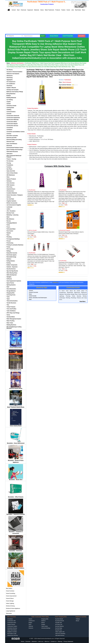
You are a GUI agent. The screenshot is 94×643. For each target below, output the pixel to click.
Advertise (34, 641)
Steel (18, 10)
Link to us (40, 641)
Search (43, 36)
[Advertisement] (47, 23)
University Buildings (45, 628)
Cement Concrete (33, 292)
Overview (27, 641)
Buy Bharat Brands (59, 620)
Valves (42, 10)
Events (68, 10)
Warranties (9, 613)
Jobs (72, 10)
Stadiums (43, 620)
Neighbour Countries (12, 631)
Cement (14, 10)
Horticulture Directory (12, 628)
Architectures (32, 620)
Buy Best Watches (59, 626)
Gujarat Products (11, 624)
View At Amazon (67, 82)
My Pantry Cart (58, 624)
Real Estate (78, 10)
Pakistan (78, 618)
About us (47, 641)
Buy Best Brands (59, 618)
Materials (36, 10)
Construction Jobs (11, 620)
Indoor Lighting (10, 603)
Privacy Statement (68, 641)
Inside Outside (32, 296)
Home (22, 641)
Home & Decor (10, 598)
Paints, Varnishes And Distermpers (38, 297)
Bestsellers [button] (82, 36)
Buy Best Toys (58, 630)
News (83, 10)
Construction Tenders (12, 626)
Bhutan (77, 620)
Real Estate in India (11, 633)
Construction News (11, 622)
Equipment (30, 10)
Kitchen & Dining (10, 606)
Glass (30, 294)
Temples (43, 624)
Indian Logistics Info (59, 631)
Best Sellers (9, 588)
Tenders (63, 10)
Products (57, 10)
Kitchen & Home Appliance (13, 608)
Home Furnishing (10, 593)
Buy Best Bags (58, 628)
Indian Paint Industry (12, 630)
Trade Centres (44, 626)
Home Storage (10, 601)
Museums (31, 628)
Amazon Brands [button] (54, 36)
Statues (43, 622)
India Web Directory (59, 635)
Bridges (30, 622)
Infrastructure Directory (12, 635)
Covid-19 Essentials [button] (68, 36)
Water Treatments (49, 10)
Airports (30, 618)
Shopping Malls (44, 618)
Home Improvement (11, 596)
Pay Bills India (58, 622)
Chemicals (23, 10)
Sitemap (60, 641)
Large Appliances (10, 611)
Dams (30, 624)
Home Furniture (10, 591)
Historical (31, 626)
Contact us (53, 641)
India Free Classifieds (60, 633)
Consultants (10, 618)
